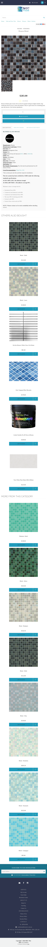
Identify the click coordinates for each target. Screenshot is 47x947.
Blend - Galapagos (23, 850)
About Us (23, 903)
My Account (33, 2)
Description (7, 127)
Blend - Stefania (31, 21)
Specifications (19, 127)
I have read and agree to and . (23, 875)
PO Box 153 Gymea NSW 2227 (23, 932)
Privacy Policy (32, 874)
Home (2, 21)
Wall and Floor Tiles (11, 21)
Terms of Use (23, 913)
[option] (23, 58)
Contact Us (23, 908)
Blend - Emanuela (23, 805)
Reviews (33, 127)
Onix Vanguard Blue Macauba (23, 390)
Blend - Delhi (23, 255)
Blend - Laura (23, 300)
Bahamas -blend (23, 536)
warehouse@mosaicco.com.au (23, 927)
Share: (40, 24)
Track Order (23, 895)
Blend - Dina (23, 716)
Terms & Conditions (25, 874)
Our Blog (23, 905)
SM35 (21, 153)
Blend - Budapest (23, 626)
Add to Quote (23, 116)
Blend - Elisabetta (23, 760)
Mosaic (19, 21)
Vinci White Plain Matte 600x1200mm (24, 480)
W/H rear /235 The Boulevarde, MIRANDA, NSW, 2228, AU (23, 930)
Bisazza (24, 21)
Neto (28, 944)
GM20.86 (29, 153)
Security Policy (23, 919)
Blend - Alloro (23, 581)
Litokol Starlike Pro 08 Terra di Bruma (24, 435)
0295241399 (23, 924)
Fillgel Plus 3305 (20, 170)
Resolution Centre (23, 897)
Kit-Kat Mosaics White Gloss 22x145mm (23, 345)
